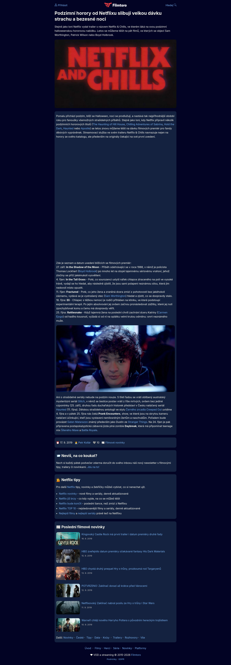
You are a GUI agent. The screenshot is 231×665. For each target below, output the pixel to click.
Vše (142, 637)
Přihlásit (61, 5)
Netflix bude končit (70, 503)
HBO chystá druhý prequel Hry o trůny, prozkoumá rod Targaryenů (121, 568)
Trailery (117, 637)
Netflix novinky (68, 493)
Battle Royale (89, 430)
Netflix (71, 487)
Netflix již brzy (67, 498)
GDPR (121, 659)
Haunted (68, 128)
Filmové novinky (115, 442)
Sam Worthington (115, 296)
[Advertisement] (31, 48)
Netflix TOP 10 (67, 508)
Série (116, 648)
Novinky (68, 637)
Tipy (89, 637)
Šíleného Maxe (70, 430)
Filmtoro (136, 654)
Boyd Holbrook (87, 271)
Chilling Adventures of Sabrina (144, 124)
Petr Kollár (84, 442)
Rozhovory (131, 637)
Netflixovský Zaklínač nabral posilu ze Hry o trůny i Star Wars (118, 603)
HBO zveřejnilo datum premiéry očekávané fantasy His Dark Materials (123, 551)
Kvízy (106, 637)
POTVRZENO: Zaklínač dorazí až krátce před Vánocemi (114, 585)
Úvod (88, 648)
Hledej (170, 5)
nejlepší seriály (87, 513)
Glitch (81, 401)
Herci (107, 648)
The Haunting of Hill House (109, 124)
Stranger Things (137, 421)
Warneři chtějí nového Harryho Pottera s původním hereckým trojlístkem (125, 620)
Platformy (140, 648)
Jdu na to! (93, 467)
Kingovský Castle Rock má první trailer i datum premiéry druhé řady (122, 534)
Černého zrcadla (136, 409)
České (79, 637)
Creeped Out (154, 409)
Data (97, 637)
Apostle (85, 128)
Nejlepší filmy (67, 513)
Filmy (98, 648)
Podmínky (112, 659)
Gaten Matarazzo (77, 421)
